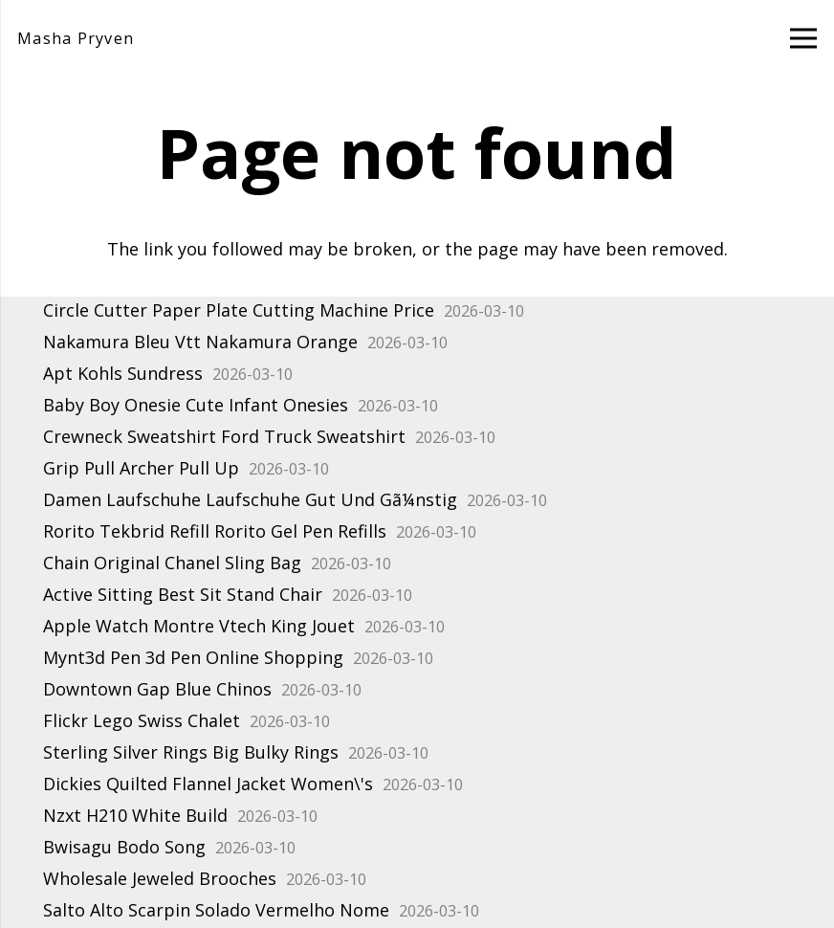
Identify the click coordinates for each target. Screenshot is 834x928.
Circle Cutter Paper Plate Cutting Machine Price (238, 309)
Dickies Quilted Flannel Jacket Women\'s (208, 783)
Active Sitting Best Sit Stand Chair (182, 594)
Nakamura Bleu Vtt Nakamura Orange (200, 341)
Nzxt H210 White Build (135, 815)
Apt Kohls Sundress (123, 373)
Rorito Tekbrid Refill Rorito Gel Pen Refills (214, 530)
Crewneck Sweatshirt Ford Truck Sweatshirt (224, 436)
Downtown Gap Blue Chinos (157, 688)
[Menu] (804, 38)
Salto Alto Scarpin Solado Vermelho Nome (216, 909)
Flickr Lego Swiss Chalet (141, 720)
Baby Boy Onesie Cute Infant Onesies (195, 404)
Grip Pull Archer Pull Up (141, 467)
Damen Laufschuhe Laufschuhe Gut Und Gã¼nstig (250, 499)
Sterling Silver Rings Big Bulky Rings (191, 751)
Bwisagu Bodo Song (124, 846)
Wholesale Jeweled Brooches (159, 878)
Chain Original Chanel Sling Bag (172, 562)
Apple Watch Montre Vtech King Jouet (199, 625)
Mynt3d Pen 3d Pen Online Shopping (193, 657)
